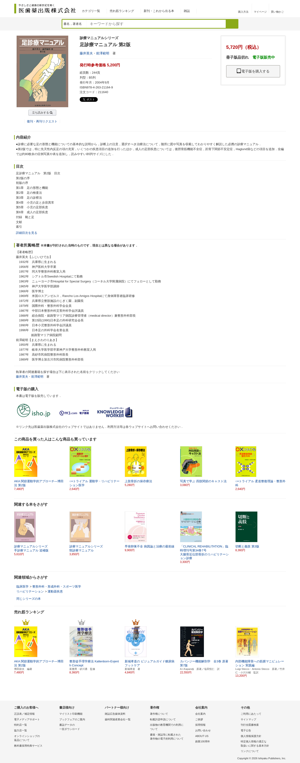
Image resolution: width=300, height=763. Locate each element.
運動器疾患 (55, 591)
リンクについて (250, 751)
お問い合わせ (203, 730)
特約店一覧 (20, 724)
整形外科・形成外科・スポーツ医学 (56, 586)
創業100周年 (202, 741)
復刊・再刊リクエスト (42, 121)
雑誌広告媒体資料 (115, 713)
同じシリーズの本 (28, 598)
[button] (282, 468)
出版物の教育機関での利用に (171, 727)
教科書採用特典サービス (28, 745)
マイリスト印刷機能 (70, 713)
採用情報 (200, 724)
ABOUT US (201, 736)
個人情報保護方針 (251, 736)
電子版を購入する (253, 71)
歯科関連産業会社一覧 (118, 719)
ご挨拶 (199, 719)
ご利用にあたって (251, 713)
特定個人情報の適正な (262, 744)
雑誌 (187, 11)
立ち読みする (40, 112)
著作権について (159, 713)
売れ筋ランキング (122, 11)
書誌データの (80, 727)
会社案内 (200, 713)
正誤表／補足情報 (24, 713)
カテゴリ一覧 (91, 11)
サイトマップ (248, 719)
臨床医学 (22, 586)
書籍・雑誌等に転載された (171, 737)
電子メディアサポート (27, 719)
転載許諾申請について (163, 719)
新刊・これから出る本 (159, 11)
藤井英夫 (86, 53)
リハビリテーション (30, 591)
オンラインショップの (35, 738)
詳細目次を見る (26, 233)
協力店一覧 (20, 730)
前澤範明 (102, 53)
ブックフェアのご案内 (72, 719)
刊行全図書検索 (250, 724)
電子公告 (246, 730)
